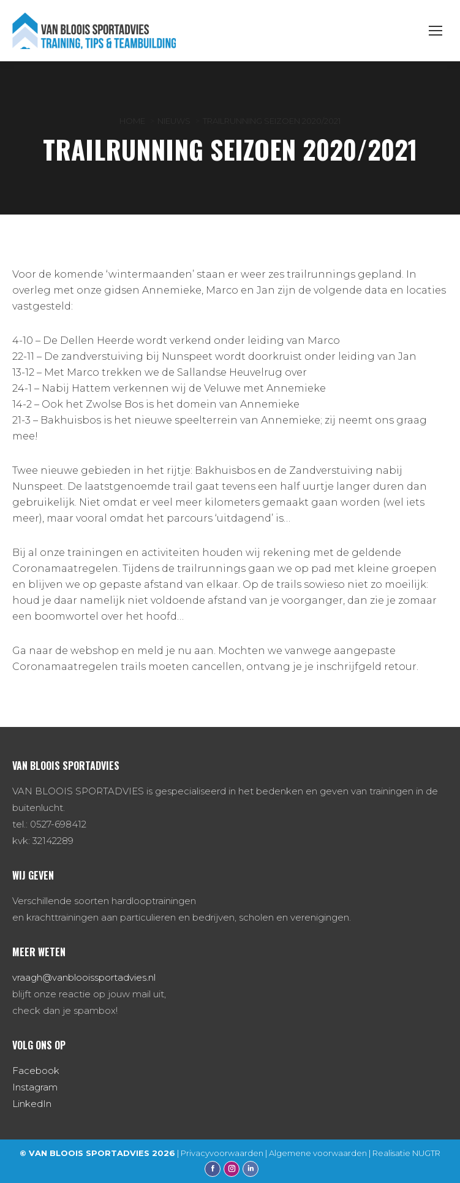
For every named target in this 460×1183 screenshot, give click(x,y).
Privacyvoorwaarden (222, 1153)
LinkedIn (31, 1103)
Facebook (35, 1070)
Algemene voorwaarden (318, 1153)
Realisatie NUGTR (406, 1153)
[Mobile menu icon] (435, 30)
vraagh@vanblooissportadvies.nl (84, 977)
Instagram (35, 1087)
